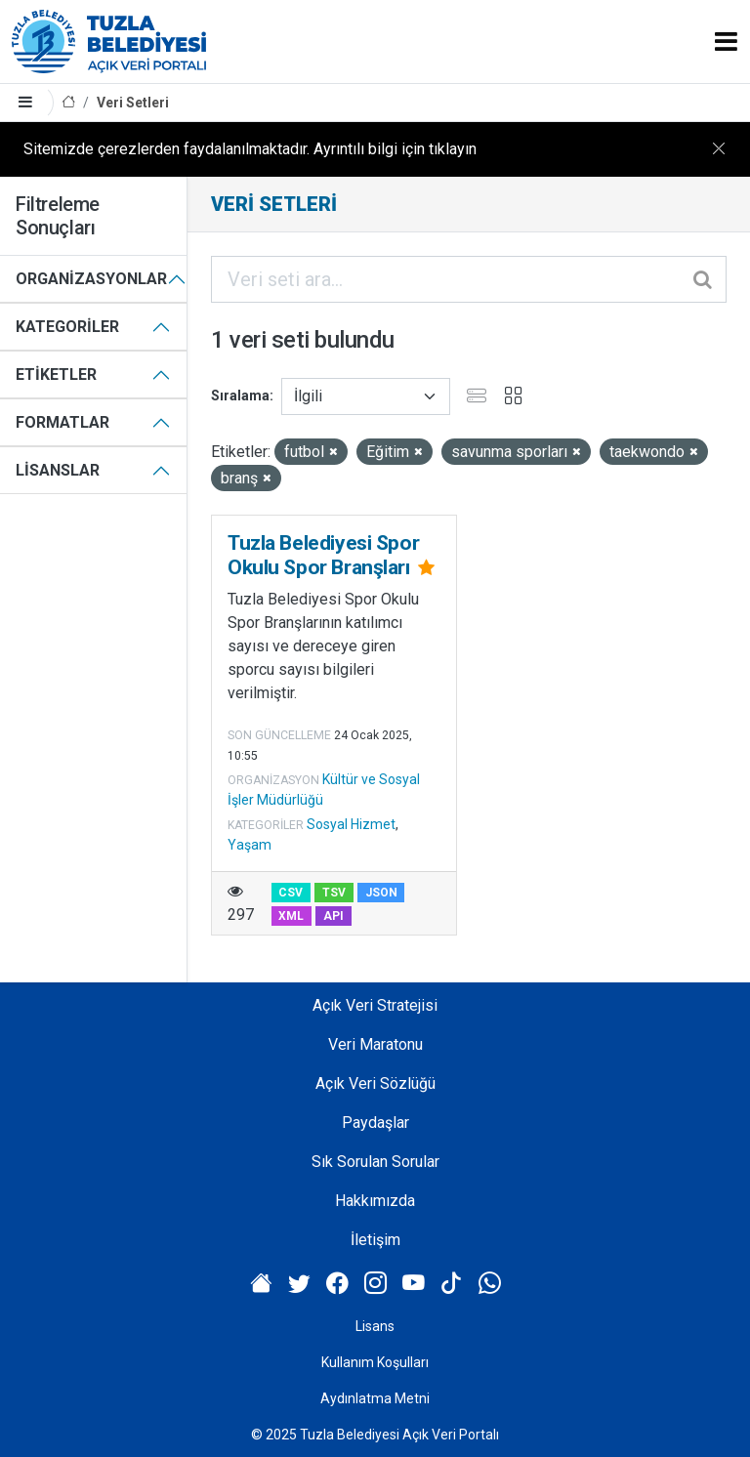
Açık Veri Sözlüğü (375, 1083)
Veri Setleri (133, 102)
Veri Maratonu (375, 1044)
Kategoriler (67, 326)
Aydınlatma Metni (375, 1398)
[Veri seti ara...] (469, 279)
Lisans (375, 1326)
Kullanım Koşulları (375, 1362)
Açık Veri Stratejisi (375, 1005)
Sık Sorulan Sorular (375, 1161)
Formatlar (62, 422)
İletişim (375, 1239)
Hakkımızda (375, 1200)
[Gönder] (704, 279)
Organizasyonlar (91, 279)
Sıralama (240, 395)
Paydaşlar (375, 1122)
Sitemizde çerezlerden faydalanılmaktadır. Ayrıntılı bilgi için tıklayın (250, 149)
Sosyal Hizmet (351, 824)
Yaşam (249, 845)
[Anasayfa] (68, 103)
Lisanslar (58, 470)
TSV (334, 892)
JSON (381, 892)
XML (291, 916)
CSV (290, 892)
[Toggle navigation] (726, 41)
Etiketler (56, 374)
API (333, 916)
